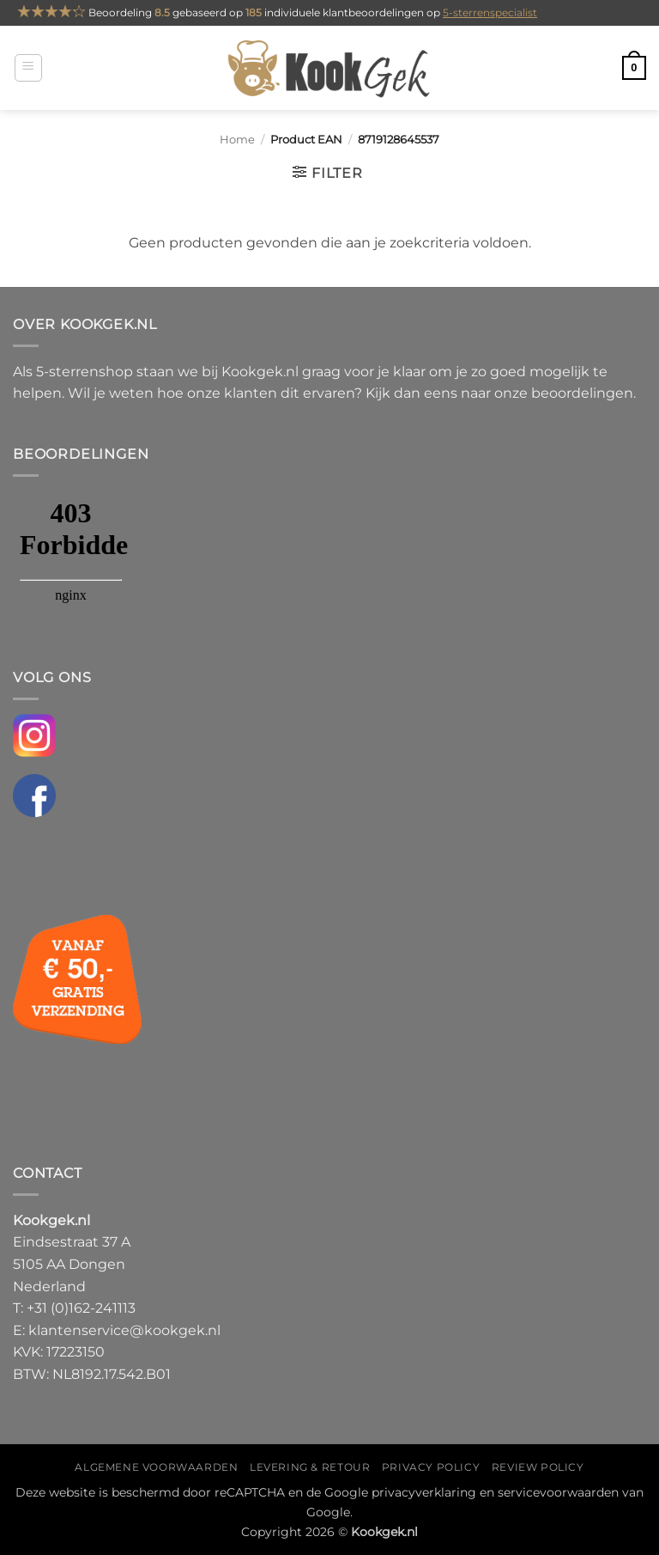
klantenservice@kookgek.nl (124, 1330)
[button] (28, 68)
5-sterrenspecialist (490, 12)
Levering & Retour (310, 1466)
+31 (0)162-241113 (81, 1308)
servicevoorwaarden (558, 1492)
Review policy (538, 1466)
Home (237, 139)
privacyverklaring (424, 1492)
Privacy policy (431, 1466)
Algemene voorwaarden (156, 1466)
